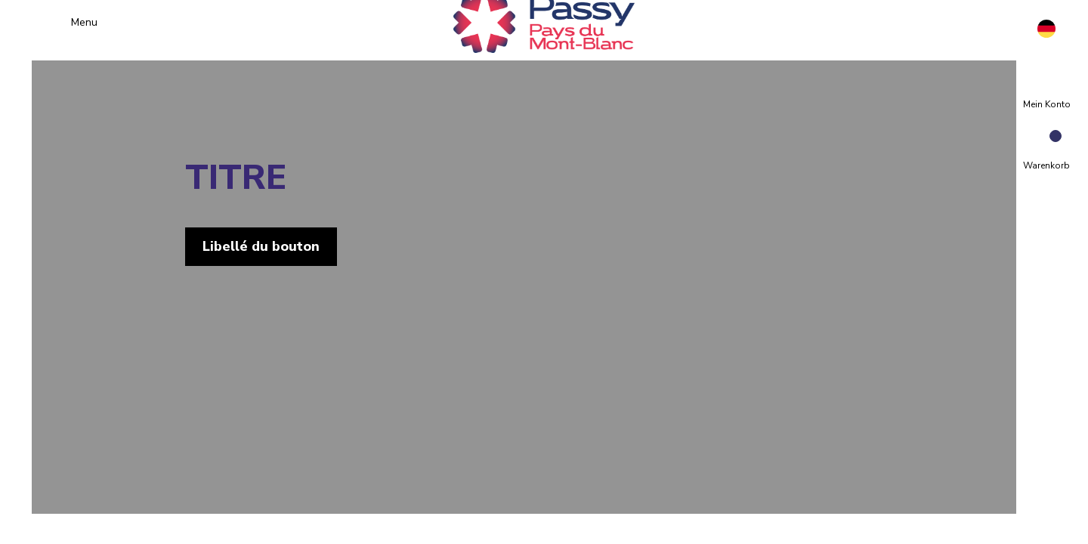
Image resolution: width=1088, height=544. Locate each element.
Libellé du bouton (281, 246)
